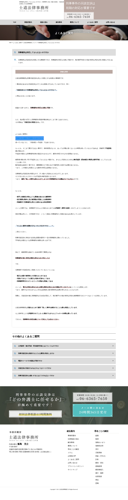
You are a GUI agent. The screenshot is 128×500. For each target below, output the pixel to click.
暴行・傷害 (99, 473)
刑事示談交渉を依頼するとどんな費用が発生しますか (36, 353)
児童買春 (98, 452)
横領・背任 (99, 463)
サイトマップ (72, 469)
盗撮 (97, 435)
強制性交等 (99, 446)
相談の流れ (44, 22)
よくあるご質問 (92, 22)
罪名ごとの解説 (73, 449)
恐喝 (97, 483)
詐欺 (97, 459)
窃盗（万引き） (101, 456)
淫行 (97, 449)
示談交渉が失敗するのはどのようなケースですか (34, 368)
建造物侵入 (99, 469)
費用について (74, 22)
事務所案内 (28, 22)
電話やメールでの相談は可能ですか (30, 361)
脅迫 (97, 480)
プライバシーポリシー (76, 466)
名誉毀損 (98, 476)
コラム (70, 452)
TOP (14, 22)
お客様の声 (72, 456)
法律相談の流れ (73, 439)
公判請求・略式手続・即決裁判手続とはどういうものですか (38, 346)
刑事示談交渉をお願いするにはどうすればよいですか (36, 375)
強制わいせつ (100, 442)
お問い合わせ (110, 22)
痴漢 (97, 439)
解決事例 (59, 22)
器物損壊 (98, 466)
